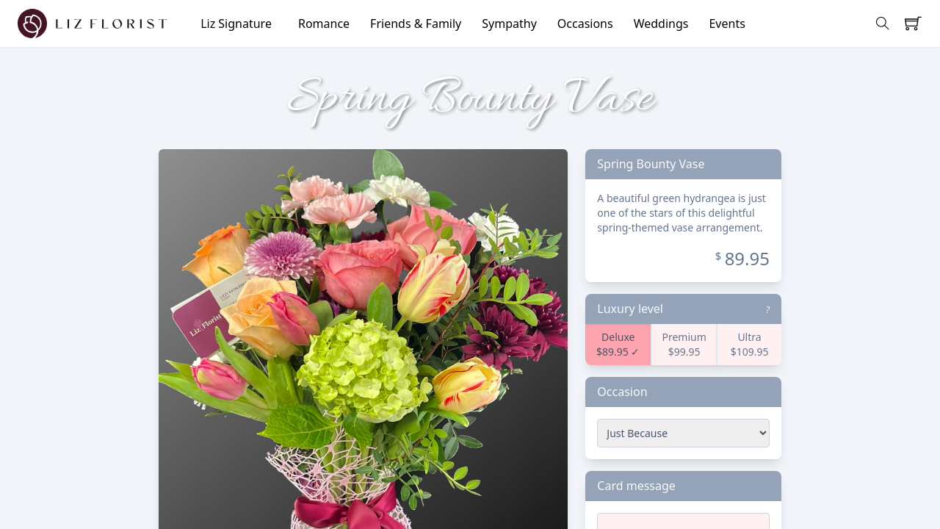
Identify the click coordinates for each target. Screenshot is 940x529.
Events (727, 23)
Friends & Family (415, 23)
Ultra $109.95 (750, 344)
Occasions (585, 23)
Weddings (661, 23)
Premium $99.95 (684, 344)
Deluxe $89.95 (615, 344)
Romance (324, 23)
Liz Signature (236, 23)
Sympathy (509, 23)
